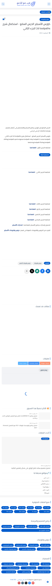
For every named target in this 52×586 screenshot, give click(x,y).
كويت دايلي (46, 490)
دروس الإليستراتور (21, 545)
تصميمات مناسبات (30, 568)
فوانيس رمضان (26, 572)
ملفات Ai (34, 511)
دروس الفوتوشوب (8, 545)
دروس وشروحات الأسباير (12, 230)
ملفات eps (47, 511)
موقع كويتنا (46, 487)
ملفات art (5, 507)
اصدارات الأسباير (17, 225)
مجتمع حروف (45, 481)
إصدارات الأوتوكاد (19, 526)
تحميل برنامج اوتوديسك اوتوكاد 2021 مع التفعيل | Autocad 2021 (20, 426)
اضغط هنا (31, 172)
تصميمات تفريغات (8, 564)
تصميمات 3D (35, 564)
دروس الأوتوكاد (34, 545)
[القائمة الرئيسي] (49, 4)
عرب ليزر (46, 478)
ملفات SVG (22, 511)
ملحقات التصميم (10, 572)
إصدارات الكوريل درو (44, 530)
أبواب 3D (13, 507)
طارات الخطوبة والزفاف (43, 572)
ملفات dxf (22, 507)
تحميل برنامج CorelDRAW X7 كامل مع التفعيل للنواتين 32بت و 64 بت (19, 417)
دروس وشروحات (45, 19)
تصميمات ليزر (46, 568)
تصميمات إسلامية (22, 564)
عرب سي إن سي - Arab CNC (18, 579)
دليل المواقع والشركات (12, 568)
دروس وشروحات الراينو (11, 549)
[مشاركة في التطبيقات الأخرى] (27, 271)
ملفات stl (30, 507)
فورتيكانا (46, 493)
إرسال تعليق (43, 370)
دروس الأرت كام (45, 545)
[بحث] (3, 4)
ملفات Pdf (9, 511)
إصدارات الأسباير (32, 526)
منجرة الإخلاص (45, 484)
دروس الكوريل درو (45, 549)
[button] (42, 271)
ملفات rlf (38, 507)
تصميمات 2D (46, 564)
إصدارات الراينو (7, 526)
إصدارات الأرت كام (45, 526)
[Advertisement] (26, 52)
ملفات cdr (47, 507)
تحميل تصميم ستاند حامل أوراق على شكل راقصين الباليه (30, 468)
